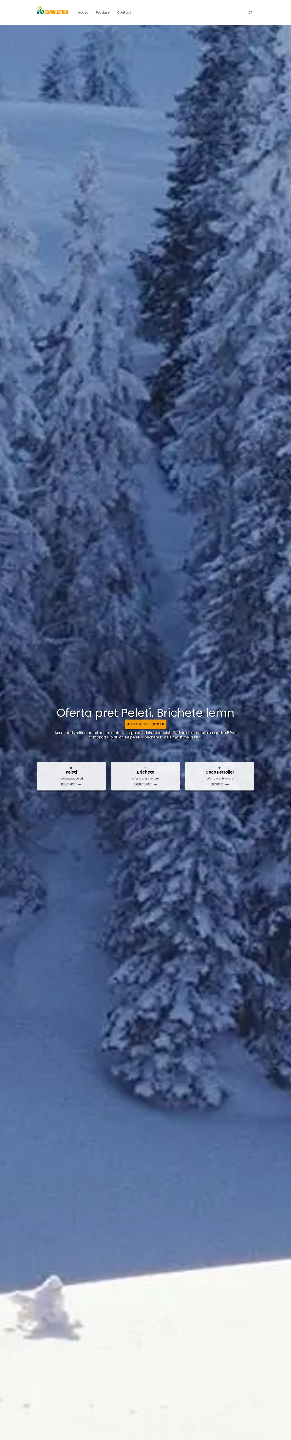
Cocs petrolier (219, 772)
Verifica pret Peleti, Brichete (146, 724)
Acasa (83, 12)
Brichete (145, 772)
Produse (103, 12)
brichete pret (143, 784)
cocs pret (217, 784)
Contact (124, 12)
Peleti (71, 772)
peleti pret (68, 784)
